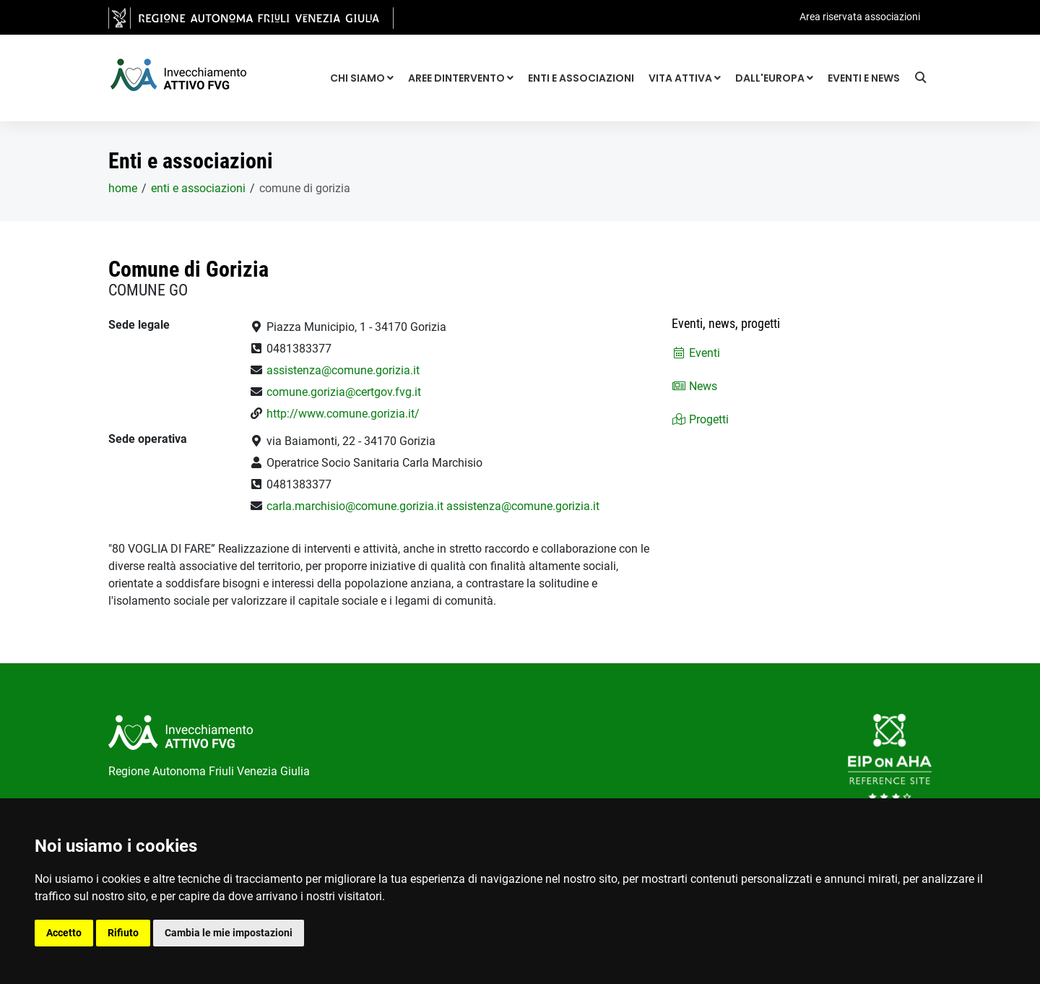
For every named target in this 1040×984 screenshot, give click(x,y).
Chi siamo (362, 78)
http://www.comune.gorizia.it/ (343, 413)
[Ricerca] (923, 79)
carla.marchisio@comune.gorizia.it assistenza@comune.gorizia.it (432, 506)
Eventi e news (864, 78)
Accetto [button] (64, 932)
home (122, 188)
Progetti (700, 419)
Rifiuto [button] (123, 932)
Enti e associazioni (581, 78)
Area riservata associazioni (860, 16)
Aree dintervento (461, 78)
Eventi (696, 353)
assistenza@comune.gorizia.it (343, 370)
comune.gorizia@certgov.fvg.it (343, 392)
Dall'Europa (774, 78)
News (694, 386)
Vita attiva (685, 78)
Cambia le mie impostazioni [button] (228, 932)
